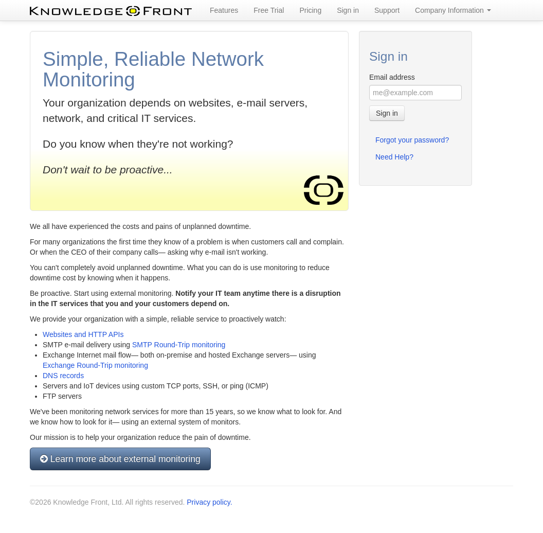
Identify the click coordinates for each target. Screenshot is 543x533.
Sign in (348, 10)
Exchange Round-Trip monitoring (95, 365)
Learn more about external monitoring (120, 459)
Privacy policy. (209, 502)
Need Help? (394, 157)
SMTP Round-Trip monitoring (178, 345)
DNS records (63, 375)
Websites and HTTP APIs (83, 334)
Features (224, 10)
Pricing (310, 10)
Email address (392, 77)
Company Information (453, 10)
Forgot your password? (412, 140)
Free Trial (269, 10)
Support (387, 10)
